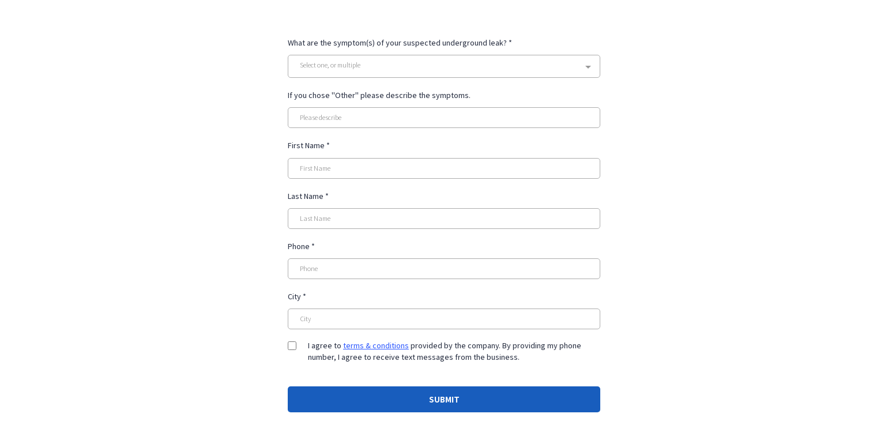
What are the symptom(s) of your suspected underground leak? (400, 42)
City (297, 296)
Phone (301, 246)
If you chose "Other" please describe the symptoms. (379, 95)
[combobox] (444, 66)
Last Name (308, 196)
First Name (309, 145)
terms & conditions (376, 345)
